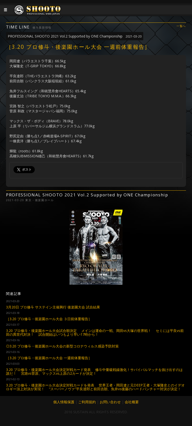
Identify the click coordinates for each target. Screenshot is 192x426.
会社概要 (132, 401)
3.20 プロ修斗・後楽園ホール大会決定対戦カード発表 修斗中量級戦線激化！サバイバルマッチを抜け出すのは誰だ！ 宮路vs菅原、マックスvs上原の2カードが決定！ (94, 371)
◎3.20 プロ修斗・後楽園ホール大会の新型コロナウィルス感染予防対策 (62, 346)
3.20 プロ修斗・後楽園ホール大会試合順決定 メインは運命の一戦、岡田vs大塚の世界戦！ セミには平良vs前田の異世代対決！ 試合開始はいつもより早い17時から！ (95, 332)
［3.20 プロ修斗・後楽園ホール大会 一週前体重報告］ (49, 357)
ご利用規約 (87, 401)
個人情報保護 (63, 401)
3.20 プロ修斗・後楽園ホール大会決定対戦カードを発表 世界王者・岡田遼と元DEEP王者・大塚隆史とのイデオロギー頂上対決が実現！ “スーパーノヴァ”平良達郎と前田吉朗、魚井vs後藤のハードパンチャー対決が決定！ (95, 387)
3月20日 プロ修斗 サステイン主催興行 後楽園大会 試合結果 (53, 307)
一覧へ (181, 26)
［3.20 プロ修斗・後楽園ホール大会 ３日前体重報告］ (49, 318)
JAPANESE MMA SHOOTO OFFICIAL (38, 14)
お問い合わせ (110, 401)
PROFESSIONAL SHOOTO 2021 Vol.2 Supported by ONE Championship (75, 36)
